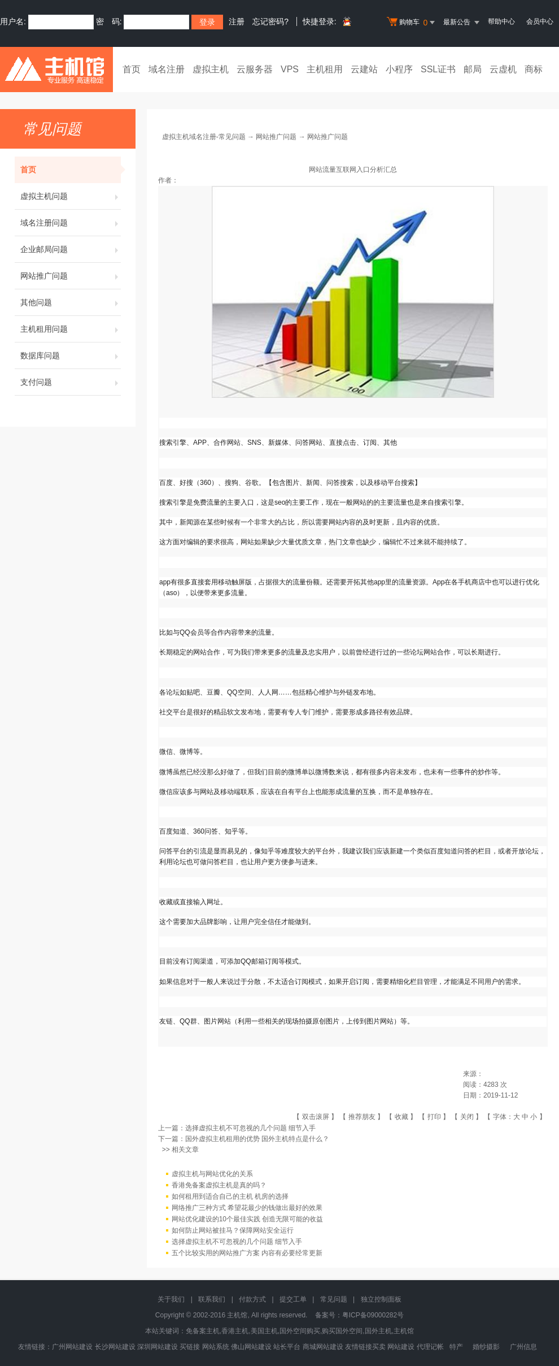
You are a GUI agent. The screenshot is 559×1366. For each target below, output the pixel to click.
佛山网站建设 (251, 1347)
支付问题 (70, 382)
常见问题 (333, 1299)
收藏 (401, 1117)
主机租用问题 (70, 328)
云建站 (364, 69)
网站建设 (400, 1347)
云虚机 (503, 69)
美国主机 (264, 1331)
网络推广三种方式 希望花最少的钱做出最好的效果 (247, 1208)
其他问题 (70, 302)
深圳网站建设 (157, 1347)
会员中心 (539, 21)
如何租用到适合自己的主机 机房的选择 (230, 1197)
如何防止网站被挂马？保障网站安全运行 (233, 1231)
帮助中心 (501, 21)
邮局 (473, 69)
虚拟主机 (211, 69)
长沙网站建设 (115, 1347)
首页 (132, 69)
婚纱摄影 (486, 1347)
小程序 (399, 69)
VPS (290, 69)
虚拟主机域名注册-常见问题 (204, 137)
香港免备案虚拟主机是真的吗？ (219, 1186)
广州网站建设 (72, 1347)
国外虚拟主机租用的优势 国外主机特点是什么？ (257, 1139)
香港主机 (234, 1331)
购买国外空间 (342, 1331)
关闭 (467, 1117)
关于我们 (171, 1299)
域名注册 (167, 69)
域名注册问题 (70, 222)
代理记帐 (430, 1347)
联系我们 (211, 1299)
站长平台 (286, 1347)
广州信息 (523, 1347)
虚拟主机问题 (70, 196)
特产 (456, 1347)
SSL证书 (438, 69)
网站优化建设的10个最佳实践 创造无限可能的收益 (248, 1220)
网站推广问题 (70, 275)
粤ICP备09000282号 (373, 1315)
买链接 (190, 1347)
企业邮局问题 (70, 249)
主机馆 (404, 1331)
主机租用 (325, 69)
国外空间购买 (300, 1331)
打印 (434, 1117)
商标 (534, 69)
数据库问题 (70, 355)
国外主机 (378, 1331)
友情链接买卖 (365, 1347)
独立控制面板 (381, 1299)
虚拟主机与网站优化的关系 (212, 1174)
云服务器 (255, 69)
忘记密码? (270, 21)
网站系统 (215, 1347)
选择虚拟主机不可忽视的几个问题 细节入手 (250, 1128)
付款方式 (252, 1299)
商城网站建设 (323, 1347)
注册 (236, 21)
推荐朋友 (361, 1117)
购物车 (412, 22)
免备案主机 (203, 1331)
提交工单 (293, 1299)
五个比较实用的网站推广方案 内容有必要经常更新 (247, 1253)
